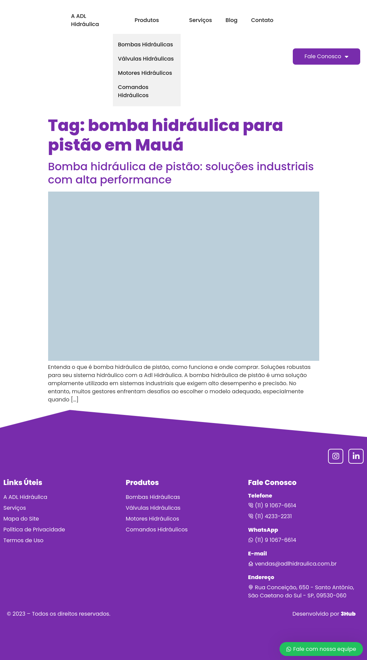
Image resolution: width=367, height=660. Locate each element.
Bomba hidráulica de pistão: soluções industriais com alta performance (181, 173)
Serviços (200, 20)
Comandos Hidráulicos (133, 91)
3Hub (348, 614)
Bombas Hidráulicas (145, 44)
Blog (232, 20)
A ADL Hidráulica (85, 20)
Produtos (147, 20)
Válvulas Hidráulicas (146, 59)
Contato (262, 20)
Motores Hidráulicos (145, 73)
